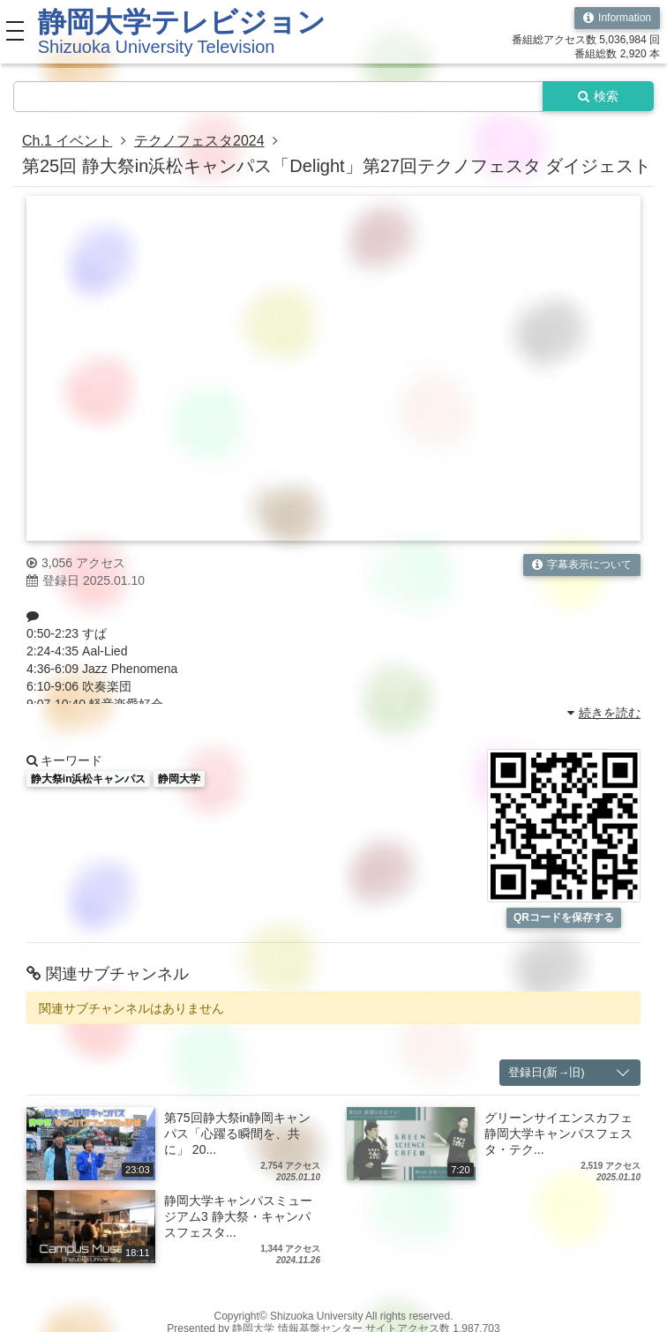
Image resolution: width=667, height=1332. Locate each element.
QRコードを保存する (563, 917)
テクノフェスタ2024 (199, 140)
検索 (598, 96)
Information (617, 17)
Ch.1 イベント (67, 140)
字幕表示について (582, 564)
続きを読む (604, 714)
